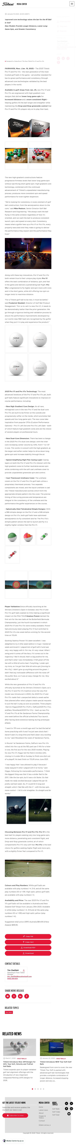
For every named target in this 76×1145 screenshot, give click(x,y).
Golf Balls (9, 1012)
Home (41, 1107)
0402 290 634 (12, 978)
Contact (42, 1121)
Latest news (43, 1110)
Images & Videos (42, 1117)
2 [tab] (35, 1090)
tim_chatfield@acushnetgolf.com (19, 976)
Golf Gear (55, 1115)
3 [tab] (38, 1090)
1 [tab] (32, 1090)
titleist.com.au (44, 1125)
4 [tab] (40, 1090)
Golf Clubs (56, 1112)
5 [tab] (43, 1090)
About (41, 1113)
